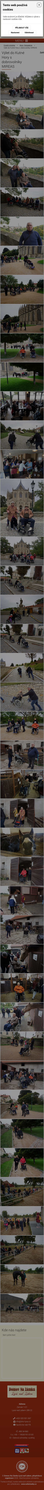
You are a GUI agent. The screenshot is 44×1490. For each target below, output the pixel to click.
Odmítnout (29, 32)
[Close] (39, 5)
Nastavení (15, 32)
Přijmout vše (21, 27)
